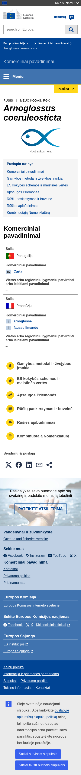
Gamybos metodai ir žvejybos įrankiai (35, 178)
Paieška (71, 29)
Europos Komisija (14, 43)
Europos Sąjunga (16, 651)
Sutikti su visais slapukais (38, 754)
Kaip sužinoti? (67, 3)
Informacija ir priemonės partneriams (31, 674)
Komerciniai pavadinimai (54, 43)
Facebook (13, 625)
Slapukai (9, 681)
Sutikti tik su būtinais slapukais (42, 765)
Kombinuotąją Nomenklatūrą (28, 212)
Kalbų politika (13, 667)
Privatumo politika (16, 576)
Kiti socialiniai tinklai (51, 625)
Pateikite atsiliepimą (40, 509)
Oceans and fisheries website (25, 539)
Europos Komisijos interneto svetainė (31, 605)
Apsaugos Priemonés (23, 192)
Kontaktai (10, 569)
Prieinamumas (14, 583)
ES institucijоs (14, 644)
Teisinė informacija (17, 687)
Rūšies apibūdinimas (22, 206)
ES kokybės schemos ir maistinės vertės (37, 185)
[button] (8, 465)
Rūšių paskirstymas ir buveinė (29, 199)
